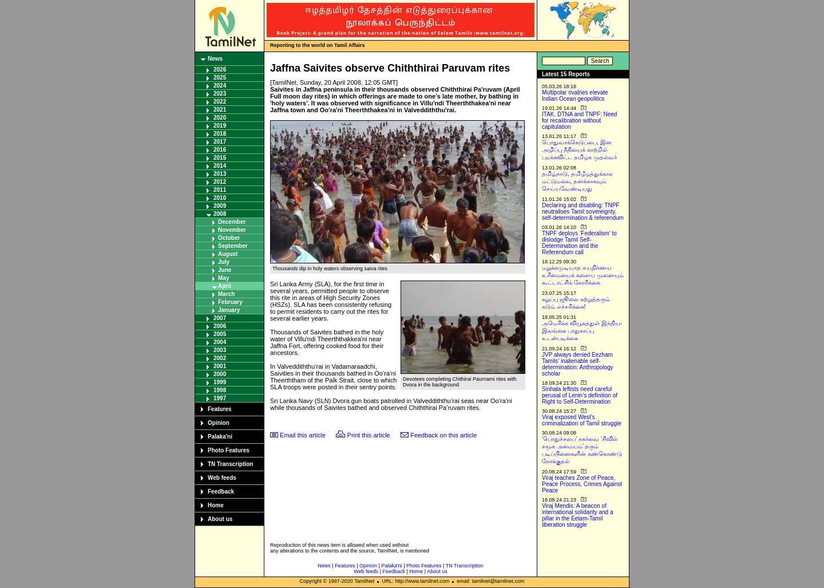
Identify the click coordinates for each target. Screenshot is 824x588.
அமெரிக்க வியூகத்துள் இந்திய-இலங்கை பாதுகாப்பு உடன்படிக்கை (582, 330)
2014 (219, 166)
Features (220, 409)
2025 (219, 77)
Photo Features (228, 450)
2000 (219, 374)
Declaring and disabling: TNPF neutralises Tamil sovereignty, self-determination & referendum (583, 211)
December (231, 222)
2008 (219, 214)
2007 (219, 318)
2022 (219, 101)
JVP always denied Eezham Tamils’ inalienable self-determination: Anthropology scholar (577, 364)
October (229, 238)
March (226, 294)
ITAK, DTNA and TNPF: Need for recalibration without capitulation (579, 120)
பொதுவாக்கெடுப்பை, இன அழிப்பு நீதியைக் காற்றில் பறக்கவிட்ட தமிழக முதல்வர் (579, 149)
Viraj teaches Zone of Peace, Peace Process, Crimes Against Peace (582, 484)
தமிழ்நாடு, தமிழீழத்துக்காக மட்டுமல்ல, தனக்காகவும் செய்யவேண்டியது (577, 181)
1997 (219, 398)
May (223, 278)
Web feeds (222, 478)
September (233, 246)
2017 (219, 142)
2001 (219, 366)
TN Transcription (230, 464)
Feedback (221, 491)
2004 (219, 342)
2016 (219, 150)
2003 (219, 350)
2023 (219, 93)
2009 (219, 206)
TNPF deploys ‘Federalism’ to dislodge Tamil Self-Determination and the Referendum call (579, 242)
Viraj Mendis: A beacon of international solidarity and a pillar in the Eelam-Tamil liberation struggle (577, 515)
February (230, 302)
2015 (219, 158)
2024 (219, 85)
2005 (219, 334)
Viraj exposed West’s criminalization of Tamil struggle (581, 420)
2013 (219, 174)
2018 (219, 134)
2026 (219, 69)
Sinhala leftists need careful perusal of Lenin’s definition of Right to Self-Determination (579, 395)
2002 (219, 358)
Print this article (368, 435)
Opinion (218, 423)
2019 (219, 126)
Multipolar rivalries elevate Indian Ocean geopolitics (575, 95)
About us (220, 519)
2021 (219, 109)
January (229, 310)
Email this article (303, 435)
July (223, 262)
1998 (219, 390)
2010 (219, 198)
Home (216, 505)
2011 (219, 190)
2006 (219, 326)
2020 (219, 118)
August (227, 254)
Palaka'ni (220, 436)
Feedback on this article (443, 435)
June (224, 270)
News (215, 59)
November (232, 230)
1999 (219, 382)
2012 (219, 182)
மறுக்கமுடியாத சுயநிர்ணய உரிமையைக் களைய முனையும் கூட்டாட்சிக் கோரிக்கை (583, 275)
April (224, 286)
